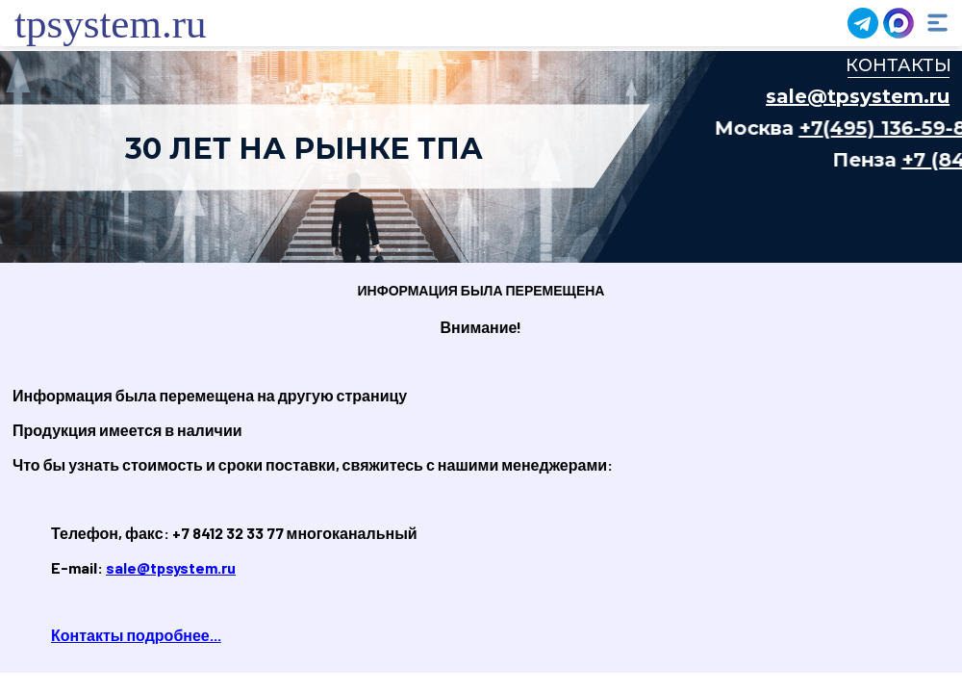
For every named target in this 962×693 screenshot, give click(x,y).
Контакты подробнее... (136, 635)
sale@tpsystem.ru (171, 567)
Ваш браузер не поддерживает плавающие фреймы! (481, 157)
